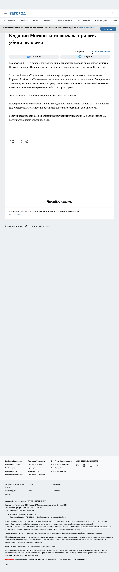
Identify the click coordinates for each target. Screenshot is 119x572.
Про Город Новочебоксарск (61, 461)
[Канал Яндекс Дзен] (97, 465)
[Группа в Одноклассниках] (84, 465)
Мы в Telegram (101, 21)
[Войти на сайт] (112, 13)
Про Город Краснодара (37, 475)
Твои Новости (33, 471)
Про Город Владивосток (14, 475)
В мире (36, 21)
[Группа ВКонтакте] (34, 57)
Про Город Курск (11, 468)
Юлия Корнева (101, 51)
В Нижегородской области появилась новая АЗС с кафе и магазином (59, 213)
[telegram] (27, 141)
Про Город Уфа (57, 468)
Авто (31, 491)
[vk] (12, 141)
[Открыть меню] (5, 13)
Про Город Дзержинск (13, 461)
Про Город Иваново (35, 464)
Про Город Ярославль (59, 471)
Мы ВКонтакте (84, 21)
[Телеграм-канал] (85, 57)
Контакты (57, 485)
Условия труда (10, 491)
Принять (108, 29)
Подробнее (39, 542)
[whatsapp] (20, 141)
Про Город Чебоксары (36, 461)
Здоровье (48, 21)
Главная (7, 494)
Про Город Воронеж (12, 464)
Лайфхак (23, 21)
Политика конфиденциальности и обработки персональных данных (30, 546)
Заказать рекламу (64, 21)
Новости (56, 491)
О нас (31, 485)
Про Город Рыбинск (35, 468)
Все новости (9, 21)
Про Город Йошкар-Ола (60, 464)
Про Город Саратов (12, 471)
